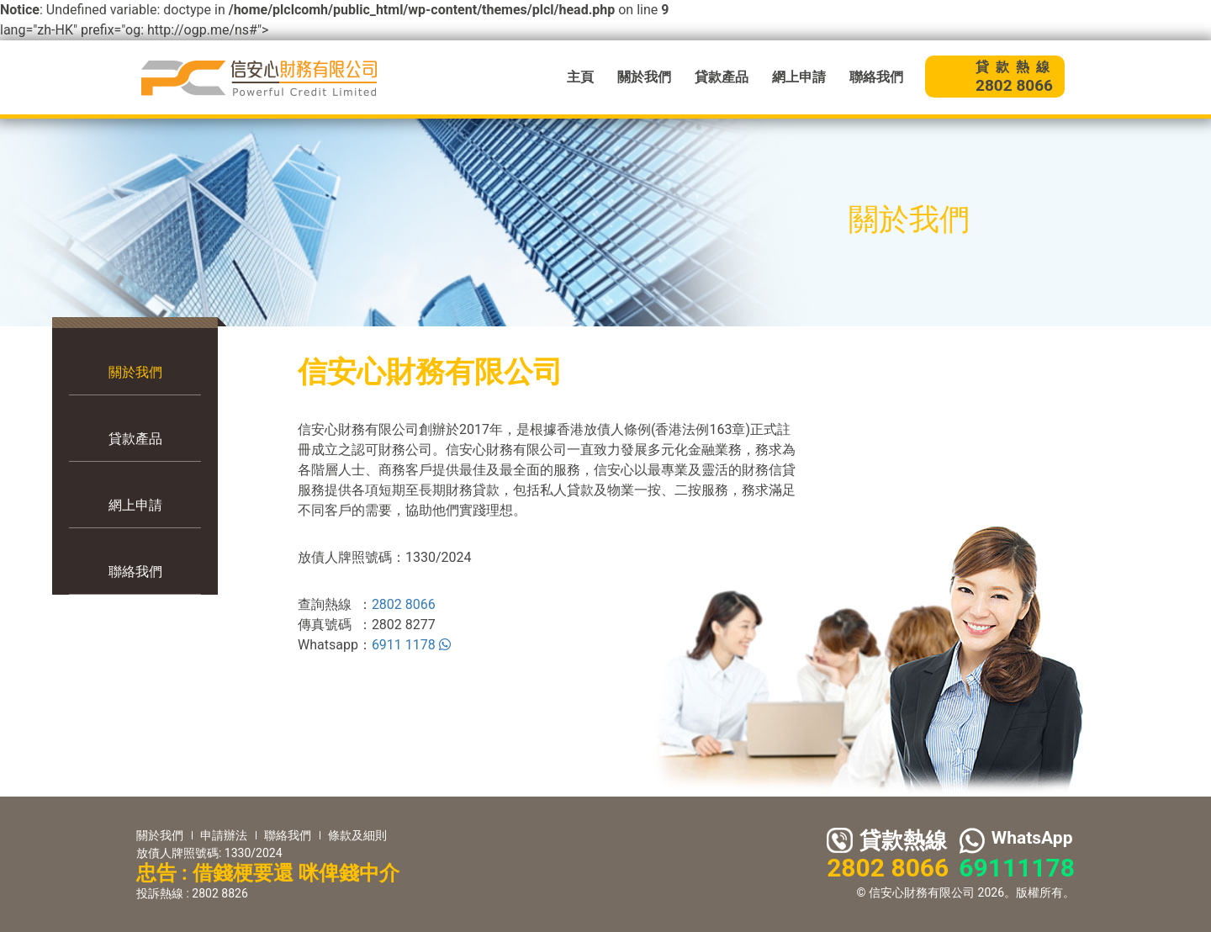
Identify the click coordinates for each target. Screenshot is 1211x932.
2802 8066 (404, 604)
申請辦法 (223, 835)
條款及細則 (357, 835)
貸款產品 (721, 77)
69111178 (1017, 867)
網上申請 (799, 77)
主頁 (580, 77)
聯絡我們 (876, 77)
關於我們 (644, 77)
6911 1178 (411, 645)
